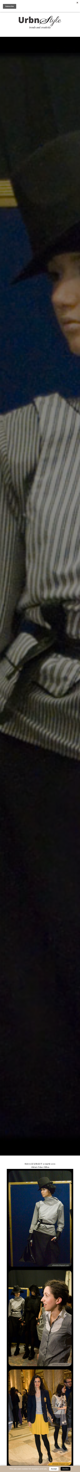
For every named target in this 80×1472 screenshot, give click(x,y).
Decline (65, 1469)
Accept (54, 1469)
